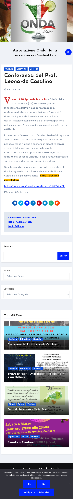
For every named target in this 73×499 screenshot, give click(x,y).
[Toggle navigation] (3, 52)
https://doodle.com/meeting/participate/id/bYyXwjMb (34, 186)
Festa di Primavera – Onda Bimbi (28, 409)
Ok (29, 484)
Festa (21, 404)
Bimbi (12, 404)
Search (8, 246)
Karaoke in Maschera (21, 442)
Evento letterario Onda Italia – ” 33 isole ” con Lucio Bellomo (22, 222)
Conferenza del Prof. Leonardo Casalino (32, 344)
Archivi (7, 270)
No (44, 484)
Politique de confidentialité (36, 492)
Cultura (9, 69)
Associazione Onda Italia (35, 50)
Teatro (31, 404)
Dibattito (21, 69)
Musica (34, 437)
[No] (69, 483)
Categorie (9, 288)
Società (34, 69)
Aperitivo (13, 437)
